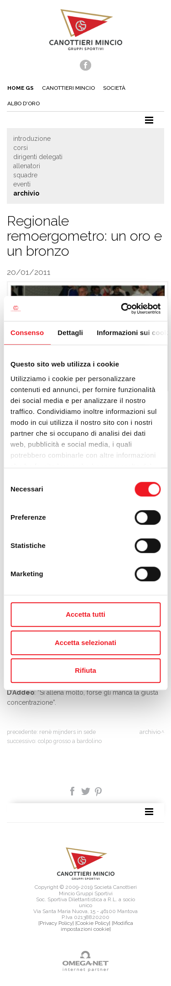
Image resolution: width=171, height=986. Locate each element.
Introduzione (32, 138)
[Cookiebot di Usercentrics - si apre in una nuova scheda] (122, 309)
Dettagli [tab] (70, 332)
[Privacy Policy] (56, 923)
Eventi (22, 184)
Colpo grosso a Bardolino (70, 741)
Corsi (20, 148)
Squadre (25, 175)
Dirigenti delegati (37, 157)
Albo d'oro (23, 103)
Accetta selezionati (85, 642)
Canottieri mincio (68, 88)
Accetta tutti (85, 614)
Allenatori (26, 166)
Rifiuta (85, 670)
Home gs (20, 88)
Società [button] (114, 88)
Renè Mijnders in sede (67, 731)
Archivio (26, 193)
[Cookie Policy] (92, 923)
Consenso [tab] (27, 332)
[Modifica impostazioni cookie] (97, 926)
